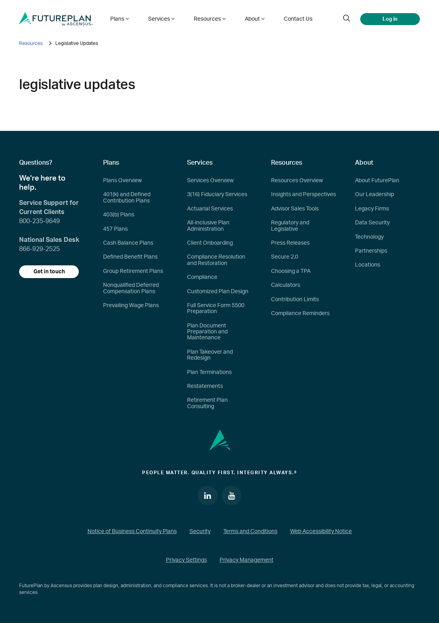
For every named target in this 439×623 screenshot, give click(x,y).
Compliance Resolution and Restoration (216, 260)
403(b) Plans (118, 215)
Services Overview (210, 180)
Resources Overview (297, 180)
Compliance (202, 277)
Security (200, 531)
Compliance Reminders (300, 313)
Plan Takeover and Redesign (210, 355)
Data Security (372, 223)
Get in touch (49, 272)
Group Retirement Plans (133, 271)
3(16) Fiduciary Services (217, 194)
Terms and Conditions (250, 531)
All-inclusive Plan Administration (208, 226)
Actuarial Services (210, 209)
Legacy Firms (372, 209)
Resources (31, 43)
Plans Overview (122, 180)
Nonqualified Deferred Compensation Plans (131, 288)
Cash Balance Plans (128, 243)
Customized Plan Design (217, 291)
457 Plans (115, 229)
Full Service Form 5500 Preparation (215, 308)
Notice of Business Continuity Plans (132, 531)
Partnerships (371, 251)
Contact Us (298, 19)
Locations (367, 265)
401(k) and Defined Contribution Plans (126, 197)
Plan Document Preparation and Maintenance (207, 332)
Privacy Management (246, 560)
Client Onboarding (210, 243)
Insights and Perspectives (303, 194)
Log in (390, 19)
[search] (346, 19)
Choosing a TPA (290, 271)
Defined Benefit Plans (130, 257)
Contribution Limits (295, 299)
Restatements (205, 386)
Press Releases (290, 243)
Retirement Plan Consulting (207, 403)
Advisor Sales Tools (295, 209)
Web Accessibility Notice (321, 531)
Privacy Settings (186, 560)
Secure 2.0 (284, 257)
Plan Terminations (209, 372)
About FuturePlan (377, 180)
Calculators (285, 285)
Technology (369, 237)
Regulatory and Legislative (290, 226)
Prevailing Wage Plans (131, 305)
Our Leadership (374, 194)
